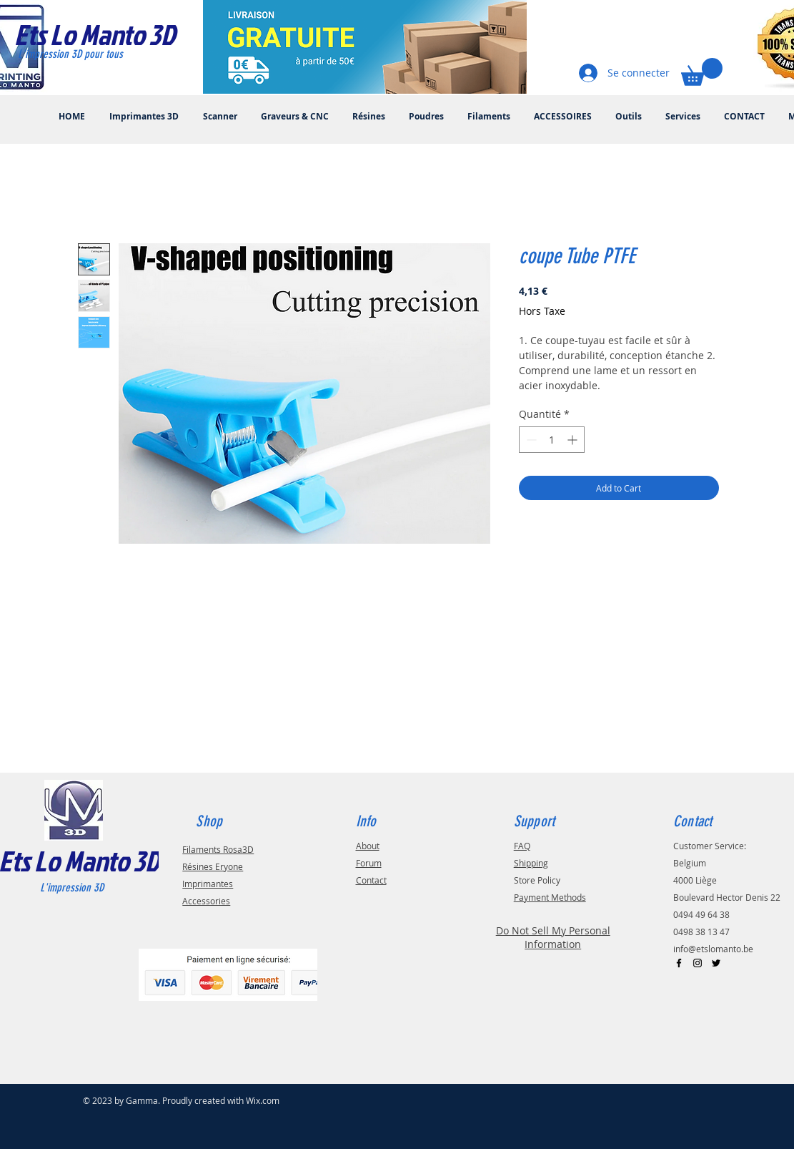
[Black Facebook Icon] (679, 963)
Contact (371, 880)
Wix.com (262, 1100)
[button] (702, 72)
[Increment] (573, 439)
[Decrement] (530, 439)
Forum (369, 863)
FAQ (522, 845)
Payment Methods (550, 897)
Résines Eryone (212, 866)
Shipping (531, 863)
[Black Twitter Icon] (716, 963)
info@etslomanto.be (713, 948)
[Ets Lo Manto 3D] (109, 34)
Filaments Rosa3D (218, 849)
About (367, 845)
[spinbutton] (552, 439)
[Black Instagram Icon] (697, 963)
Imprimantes (207, 883)
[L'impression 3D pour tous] (87, 54)
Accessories (206, 900)
